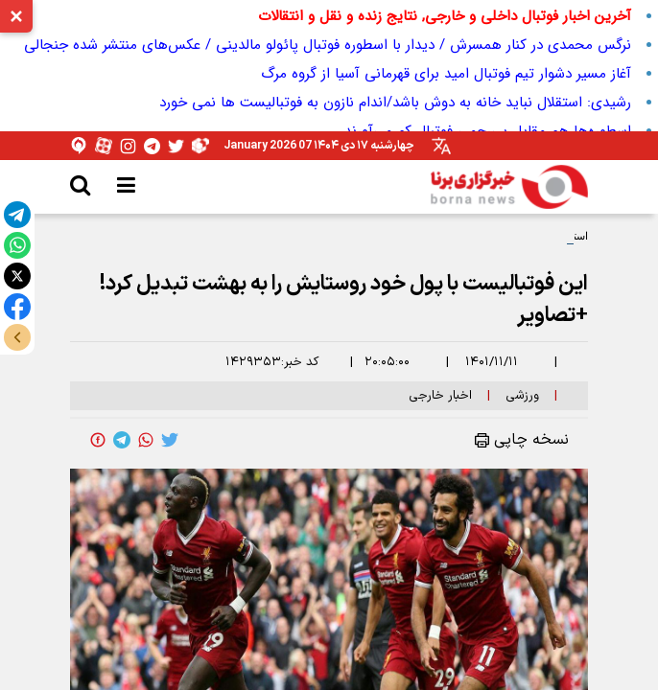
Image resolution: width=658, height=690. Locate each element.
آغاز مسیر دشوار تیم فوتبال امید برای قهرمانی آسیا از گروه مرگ (446, 73)
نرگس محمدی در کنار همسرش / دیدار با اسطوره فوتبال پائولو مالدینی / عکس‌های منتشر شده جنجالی (327, 45)
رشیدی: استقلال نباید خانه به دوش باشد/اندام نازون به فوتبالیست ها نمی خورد (395, 102)
